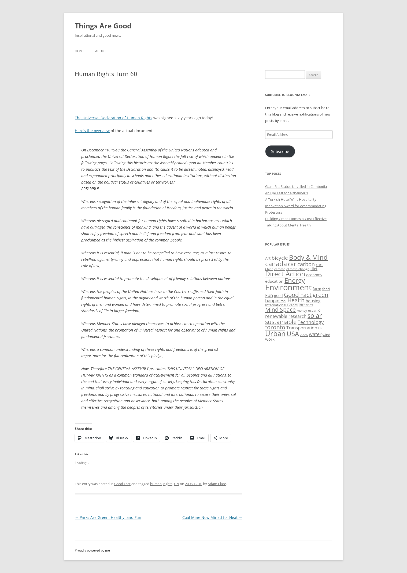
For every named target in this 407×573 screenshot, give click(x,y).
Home (79, 51)
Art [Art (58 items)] (268, 258)
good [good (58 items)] (278, 295)
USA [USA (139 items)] (293, 333)
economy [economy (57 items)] (314, 274)
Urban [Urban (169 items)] (275, 333)
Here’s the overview (92, 130)
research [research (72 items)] (297, 316)
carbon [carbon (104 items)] (306, 264)
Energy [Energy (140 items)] (294, 280)
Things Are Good (103, 26)
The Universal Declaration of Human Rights (113, 117)
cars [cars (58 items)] (319, 264)
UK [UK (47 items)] (320, 328)
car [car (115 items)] (292, 264)
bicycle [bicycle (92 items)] (280, 257)
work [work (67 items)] (270, 339)
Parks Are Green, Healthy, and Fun (108, 517)
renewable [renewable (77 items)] (276, 316)
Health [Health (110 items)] (296, 300)
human (156, 483)
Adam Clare (217, 483)
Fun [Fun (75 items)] (269, 295)
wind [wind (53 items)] (326, 334)
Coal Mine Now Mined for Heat (212, 517)
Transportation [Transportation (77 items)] (301, 328)
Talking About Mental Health (288, 225)
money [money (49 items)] (302, 310)
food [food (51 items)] (326, 288)
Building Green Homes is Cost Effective (296, 218)
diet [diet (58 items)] (313, 268)
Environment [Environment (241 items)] (288, 287)
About (100, 51)
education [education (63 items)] (274, 281)
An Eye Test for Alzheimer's (286, 193)
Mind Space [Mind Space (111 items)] (280, 309)
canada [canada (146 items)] (276, 263)
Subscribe (280, 151)
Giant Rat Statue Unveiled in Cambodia (296, 186)
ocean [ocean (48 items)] (312, 310)
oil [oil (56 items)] (320, 310)
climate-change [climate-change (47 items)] (297, 269)
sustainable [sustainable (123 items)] (281, 322)
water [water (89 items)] (315, 334)
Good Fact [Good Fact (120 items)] (298, 295)
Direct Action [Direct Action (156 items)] (285, 273)
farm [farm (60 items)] (317, 288)
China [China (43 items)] (269, 269)
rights (167, 483)
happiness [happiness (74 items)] (275, 300)
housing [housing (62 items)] (313, 300)
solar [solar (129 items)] (315, 315)
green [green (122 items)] (320, 295)
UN (176, 483)
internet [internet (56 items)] (306, 304)
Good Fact (122, 483)
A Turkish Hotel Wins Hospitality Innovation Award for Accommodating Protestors (295, 206)
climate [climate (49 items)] (279, 269)
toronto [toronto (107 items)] (275, 327)
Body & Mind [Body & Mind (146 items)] (308, 257)
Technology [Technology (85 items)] (311, 322)
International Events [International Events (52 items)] (281, 305)
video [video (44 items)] (304, 335)
